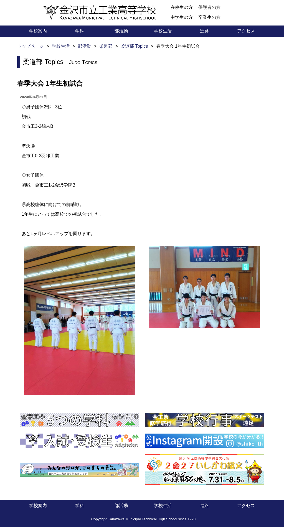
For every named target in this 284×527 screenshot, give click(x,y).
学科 (79, 31)
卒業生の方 (209, 17)
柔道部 (106, 46)
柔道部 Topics (134, 46)
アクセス (246, 31)
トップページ (30, 46)
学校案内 (38, 31)
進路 (204, 31)
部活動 (121, 31)
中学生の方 (182, 17)
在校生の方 (182, 7)
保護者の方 (209, 7)
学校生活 (163, 31)
